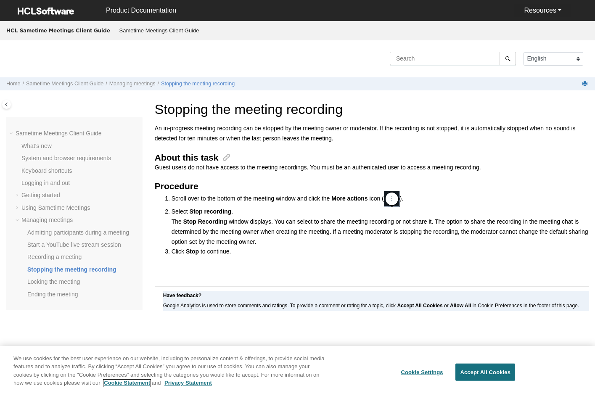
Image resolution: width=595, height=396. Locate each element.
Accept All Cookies (485, 376)
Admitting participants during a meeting (78, 232)
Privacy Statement (188, 387)
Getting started (40, 195)
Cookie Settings (422, 376)
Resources (540, 10)
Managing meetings (132, 84)
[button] (12, 133)
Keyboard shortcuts (46, 170)
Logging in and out (45, 183)
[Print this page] (586, 84)
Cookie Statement (127, 387)
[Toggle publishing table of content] (6, 104)
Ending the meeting (52, 294)
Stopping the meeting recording (198, 84)
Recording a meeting (54, 256)
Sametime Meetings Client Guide (159, 30)
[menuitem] (159, 31)
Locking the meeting (53, 281)
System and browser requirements (66, 158)
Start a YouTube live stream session (74, 244)
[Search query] (453, 58)
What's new (36, 146)
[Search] (508, 58)
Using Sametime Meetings (55, 207)
